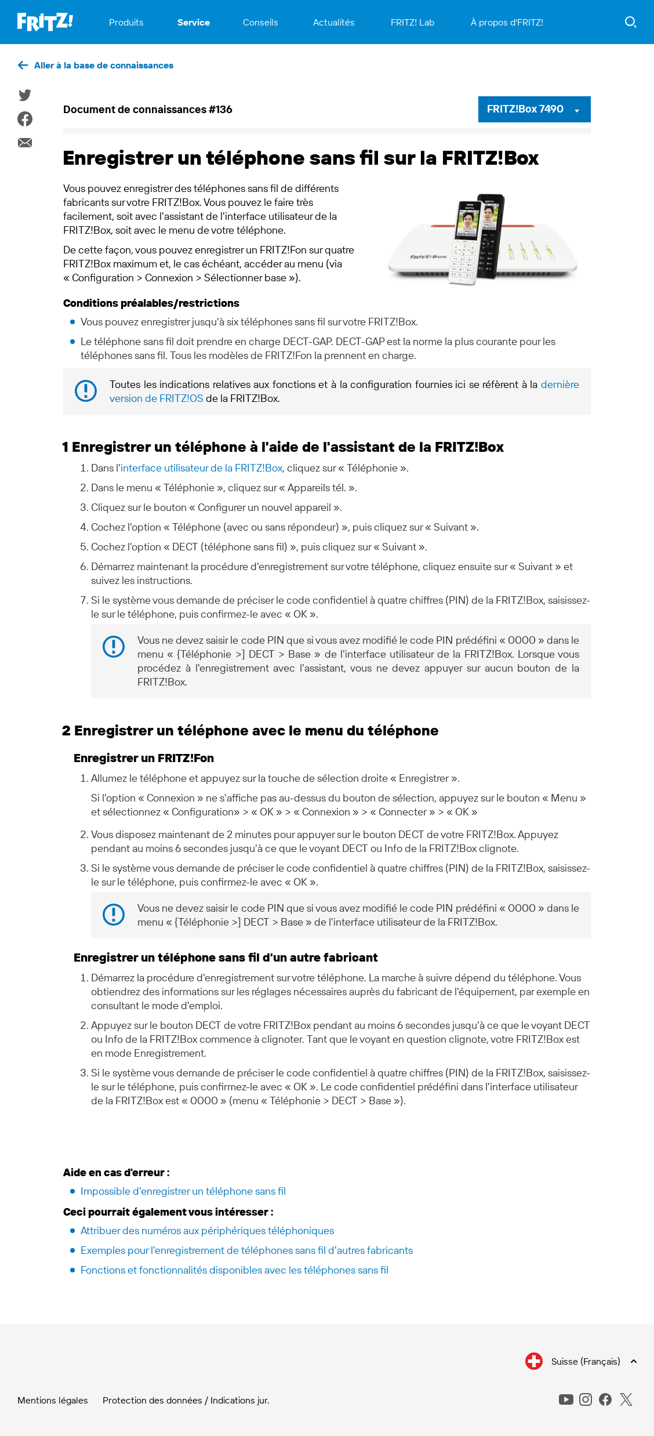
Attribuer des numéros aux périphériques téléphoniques (207, 1230)
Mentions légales (52, 1400)
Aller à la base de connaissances (103, 65)
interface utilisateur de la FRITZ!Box (201, 467)
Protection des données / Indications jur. (186, 1400)
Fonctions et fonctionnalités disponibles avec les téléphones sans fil (234, 1270)
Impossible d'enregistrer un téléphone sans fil (183, 1191)
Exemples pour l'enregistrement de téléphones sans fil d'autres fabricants (247, 1250)
